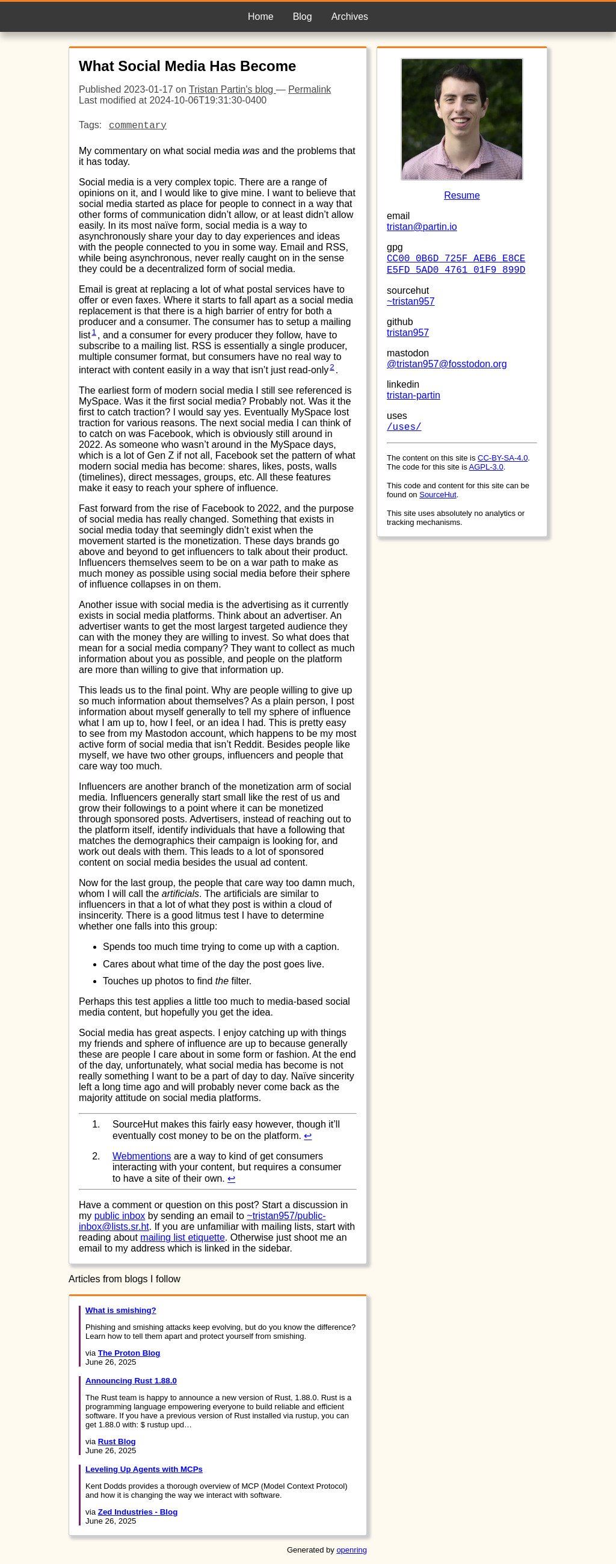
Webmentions (141, 1156)
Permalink (309, 89)
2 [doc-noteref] (332, 366)
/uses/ (404, 427)
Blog (302, 16)
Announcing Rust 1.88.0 (131, 1380)
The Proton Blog (129, 1353)
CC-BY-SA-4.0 (503, 457)
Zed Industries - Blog (138, 1511)
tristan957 (408, 332)
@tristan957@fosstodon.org (447, 364)
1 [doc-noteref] (94, 332)
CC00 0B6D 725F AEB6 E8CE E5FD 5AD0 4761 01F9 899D (456, 264)
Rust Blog (117, 1441)
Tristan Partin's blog (232, 89)
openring (351, 1549)
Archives (349, 16)
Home (261, 16)
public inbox (120, 1216)
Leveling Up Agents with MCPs (144, 1469)
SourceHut (437, 494)
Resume (462, 195)
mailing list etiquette (182, 1237)
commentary (138, 125)
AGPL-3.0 (486, 466)
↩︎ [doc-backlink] (308, 1136)
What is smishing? (120, 1310)
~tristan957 (411, 301)
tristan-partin (413, 395)
